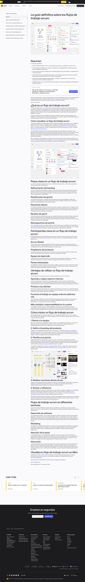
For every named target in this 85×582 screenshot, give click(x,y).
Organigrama (33, 553)
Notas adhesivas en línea (35, 544)
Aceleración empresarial (23, 539)
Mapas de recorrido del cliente (36, 545)
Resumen (8, 16)
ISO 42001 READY (28, 566)
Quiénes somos (58, 536)
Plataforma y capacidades (23, 541)
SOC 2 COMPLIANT (42, 566)
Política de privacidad (28, 578)
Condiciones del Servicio (18, 578)
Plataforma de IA (22, 536)
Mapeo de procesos (34, 559)
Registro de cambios (10, 546)
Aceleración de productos (23, 538)
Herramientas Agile (34, 536)
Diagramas (33, 539)
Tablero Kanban (34, 557)
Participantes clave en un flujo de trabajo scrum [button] (16, 26)
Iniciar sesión (61, 5)
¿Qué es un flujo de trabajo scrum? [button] (16, 19)
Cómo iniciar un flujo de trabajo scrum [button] (16, 32)
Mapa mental (33, 542)
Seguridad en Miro (46, 548)
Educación (69, 542)
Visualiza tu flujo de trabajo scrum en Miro (14, 38)
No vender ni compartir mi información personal (53, 578)
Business (68, 538)
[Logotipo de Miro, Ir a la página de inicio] (4, 6)
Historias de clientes (46, 536)
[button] (73, 91)
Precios (30, 5)
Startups (68, 544)
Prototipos (33, 548)
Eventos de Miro (46, 545)
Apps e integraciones (10, 536)
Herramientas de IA (34, 560)
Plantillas (8, 538)
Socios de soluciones (46, 547)
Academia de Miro (46, 538)
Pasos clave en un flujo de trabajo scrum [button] (16, 23)
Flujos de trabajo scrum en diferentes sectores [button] (16, 35)
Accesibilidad (9, 545)
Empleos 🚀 (57, 538)
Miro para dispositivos (11, 542)
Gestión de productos (35, 554)
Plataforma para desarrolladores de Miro (11, 540)
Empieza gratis (80, 5)
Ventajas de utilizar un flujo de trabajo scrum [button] (16, 29)
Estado (44, 542)
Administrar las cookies (38, 578)
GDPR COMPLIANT (49, 566)
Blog (44, 541)
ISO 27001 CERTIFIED (35, 566)
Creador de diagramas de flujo (36, 547)
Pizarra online (33, 551)
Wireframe (33, 550)
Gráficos (32, 541)
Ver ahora (64, 1)
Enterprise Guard (10, 543)
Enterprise (69, 539)
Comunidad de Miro (46, 544)
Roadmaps (33, 556)
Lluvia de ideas (33, 538)
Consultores (69, 541)
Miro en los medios (58, 539)
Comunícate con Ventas (70, 5)
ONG (68, 545)
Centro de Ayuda (46, 539)
